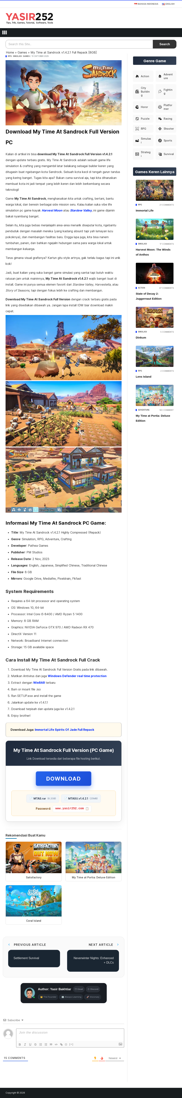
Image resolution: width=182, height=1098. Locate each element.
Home (10, 52)
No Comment (167, 410)
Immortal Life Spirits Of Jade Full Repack (64, 730)
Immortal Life (144, 210)
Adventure (143, 410)
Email (79, 989)
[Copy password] (72, 808)
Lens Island (143, 376)
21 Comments (167, 205)
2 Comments (167, 371)
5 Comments (167, 332)
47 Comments (166, 288)
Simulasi (17, 56)
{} (66, 1044)
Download (63, 778)
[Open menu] (4, 32)
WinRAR (39, 682)
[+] (71, 1044)
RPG (10, 56)
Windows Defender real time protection (77, 676)
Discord (92, 989)
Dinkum (141, 337)
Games (22, 52)
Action (141, 288)
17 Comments (167, 244)
